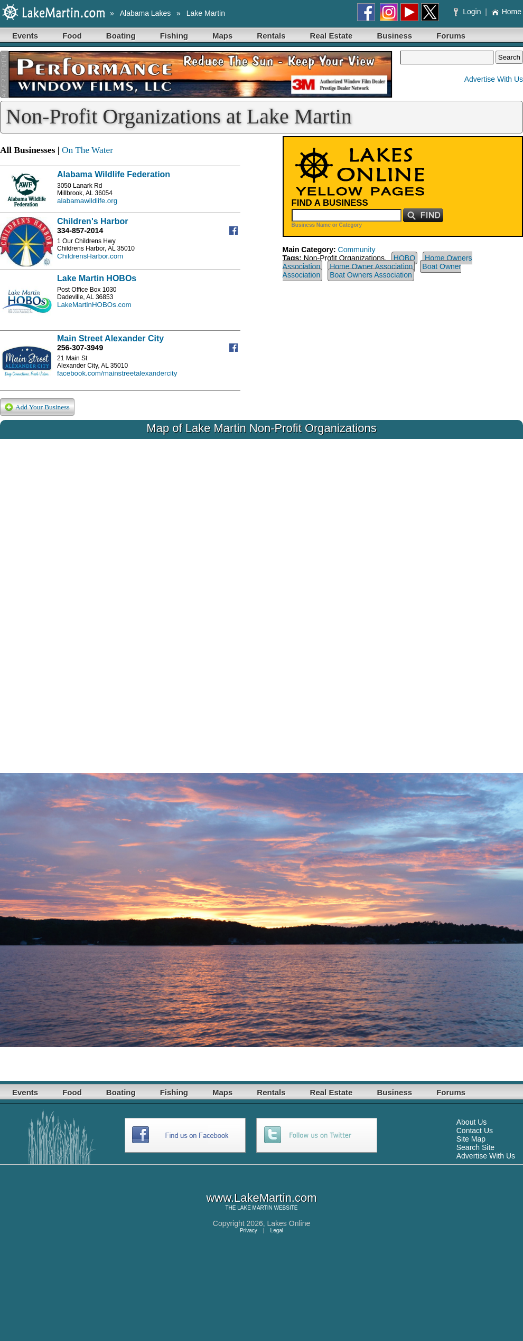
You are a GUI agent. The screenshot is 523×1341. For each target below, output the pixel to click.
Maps (222, 35)
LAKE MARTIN (255, 1208)
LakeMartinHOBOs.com (94, 305)
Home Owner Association (371, 266)
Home (506, 11)
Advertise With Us (493, 79)
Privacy (248, 1230)
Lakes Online (289, 1223)
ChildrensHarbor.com (90, 256)
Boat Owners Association (371, 275)
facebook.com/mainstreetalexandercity (117, 373)
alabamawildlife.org (87, 201)
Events (25, 35)
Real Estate (331, 35)
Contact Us (474, 1130)
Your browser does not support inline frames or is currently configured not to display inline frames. (261, 597)
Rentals (271, 35)
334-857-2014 (80, 230)
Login (468, 11)
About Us (471, 1122)
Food (72, 35)
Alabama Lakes (145, 13)
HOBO (404, 258)
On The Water (87, 150)
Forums (450, 35)
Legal (276, 1230)
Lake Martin (205, 13)
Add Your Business (37, 407)
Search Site (475, 1147)
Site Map (470, 1139)
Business (394, 35)
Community (357, 249)
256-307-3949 (80, 347)
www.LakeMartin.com (261, 1197)
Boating (121, 35)
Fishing (174, 35)
